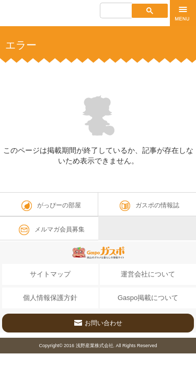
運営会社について (148, 274)
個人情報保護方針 (50, 298)
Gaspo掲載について (148, 298)
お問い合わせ (98, 320)
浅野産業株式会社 (94, 345)
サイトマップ (50, 274)
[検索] (115, 11)
